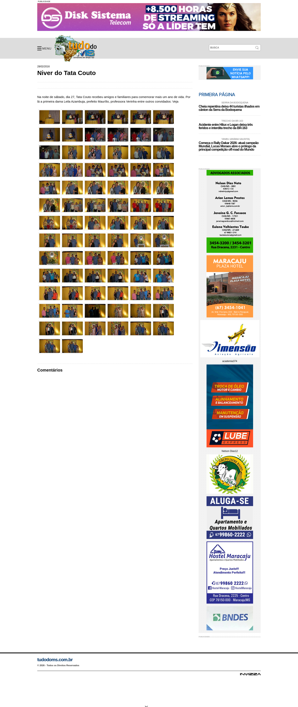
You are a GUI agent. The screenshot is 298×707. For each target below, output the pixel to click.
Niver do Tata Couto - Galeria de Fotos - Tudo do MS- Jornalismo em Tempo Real (75, 48)
